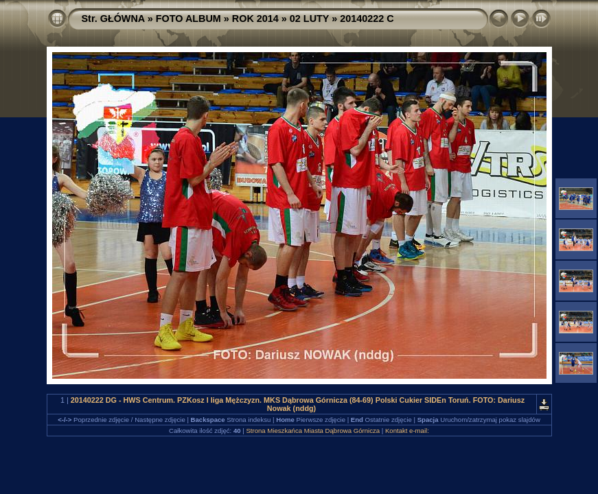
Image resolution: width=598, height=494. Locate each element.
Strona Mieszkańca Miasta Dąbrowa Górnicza (313, 430)
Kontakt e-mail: (407, 430)
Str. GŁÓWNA (113, 18)
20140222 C (366, 18)
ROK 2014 (255, 18)
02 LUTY (309, 18)
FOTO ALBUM (188, 18)
